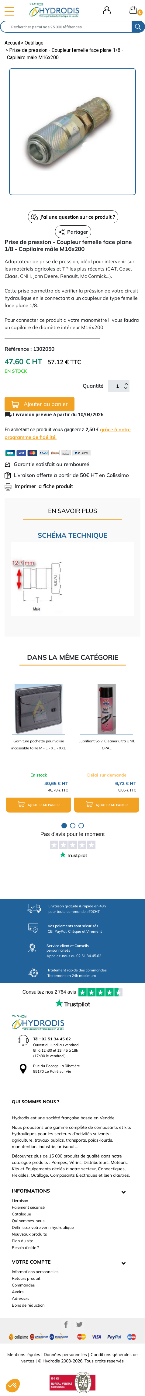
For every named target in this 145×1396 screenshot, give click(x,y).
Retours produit (26, 1278)
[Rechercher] (66, 26)
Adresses (20, 1298)
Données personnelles (65, 1354)
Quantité (93, 385)
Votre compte (31, 1262)
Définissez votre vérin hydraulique (43, 1227)
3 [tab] (81, 825)
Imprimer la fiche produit (39, 486)
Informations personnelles (35, 1271)
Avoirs (17, 1291)
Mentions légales (23, 1354)
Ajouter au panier (40, 404)
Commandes (23, 1285)
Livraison (20, 1200)
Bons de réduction (28, 1305)
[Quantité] (117, 386)
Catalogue (21, 1213)
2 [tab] (72, 825)
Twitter (79, 1324)
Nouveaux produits (29, 1234)
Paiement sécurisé (28, 1207)
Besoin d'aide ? (25, 1247)
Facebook (66, 1324)
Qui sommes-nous (28, 1220)
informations (31, 1191)
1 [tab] (64, 825)
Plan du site (22, 1240)
